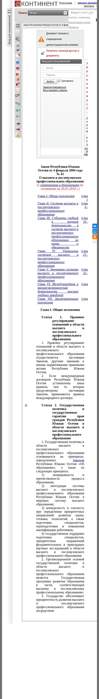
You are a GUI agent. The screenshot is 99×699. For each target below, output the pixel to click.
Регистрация (65, 2)
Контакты (89, 5)
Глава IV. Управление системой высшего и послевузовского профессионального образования (58, 258)
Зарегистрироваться (54, 87)
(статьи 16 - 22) (87, 219)
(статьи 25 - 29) (87, 271)
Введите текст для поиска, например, (80, 20)
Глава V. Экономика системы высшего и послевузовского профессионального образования (58, 275)
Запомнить (67, 81)
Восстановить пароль (55, 90)
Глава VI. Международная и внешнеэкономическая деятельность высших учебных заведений (58, 289)
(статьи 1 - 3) (87, 197)
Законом (78, 460)
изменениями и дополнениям (59, 185)
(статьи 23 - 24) (87, 252)
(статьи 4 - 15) (87, 205)
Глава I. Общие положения (56, 196)
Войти (50, 81)
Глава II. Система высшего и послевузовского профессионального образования (58, 209)
